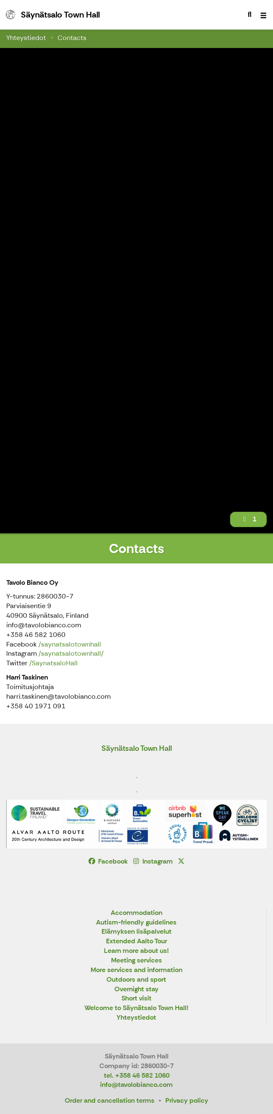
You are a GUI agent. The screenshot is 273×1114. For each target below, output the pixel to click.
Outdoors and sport (136, 980)
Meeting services (136, 961)
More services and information (136, 970)
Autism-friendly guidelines (136, 923)
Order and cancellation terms (109, 1100)
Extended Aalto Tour (136, 941)
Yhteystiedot (26, 37)
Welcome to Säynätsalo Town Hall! (136, 1008)
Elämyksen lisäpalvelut (136, 932)
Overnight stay (136, 989)
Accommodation (136, 913)
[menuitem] (249, 14)
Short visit (136, 999)
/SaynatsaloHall (53, 663)
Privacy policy (186, 1100)
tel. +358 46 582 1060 (136, 1075)
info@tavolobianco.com (136, 1084)
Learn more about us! (136, 951)
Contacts (72, 37)
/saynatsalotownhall (69, 644)
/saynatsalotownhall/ (71, 653)
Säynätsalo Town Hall (136, 748)
